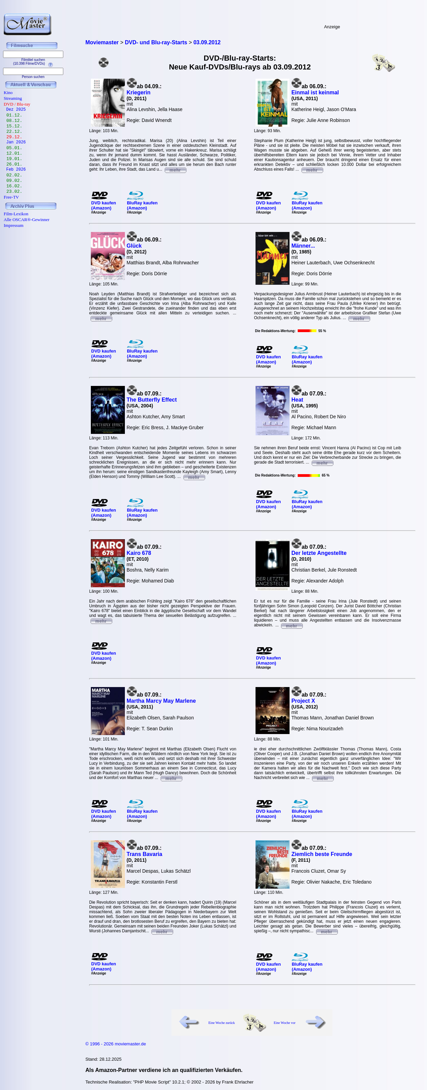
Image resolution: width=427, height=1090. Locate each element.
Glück (134, 246)
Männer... (303, 246)
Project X (303, 701)
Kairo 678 (139, 553)
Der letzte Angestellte (318, 553)
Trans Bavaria (144, 854)
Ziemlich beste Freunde (321, 854)
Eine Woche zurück (222, 1023)
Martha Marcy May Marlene (161, 701)
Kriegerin (138, 92)
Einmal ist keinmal (315, 92)
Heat (297, 400)
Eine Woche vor (284, 1023)
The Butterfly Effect (152, 400)
